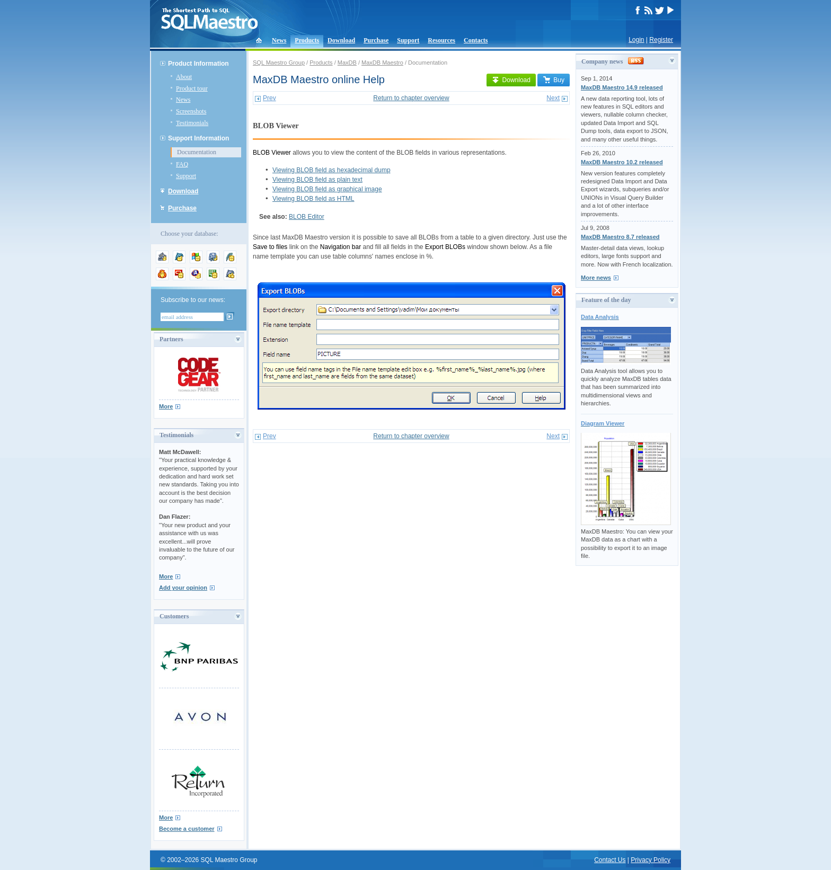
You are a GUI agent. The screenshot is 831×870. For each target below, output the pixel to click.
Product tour (192, 88)
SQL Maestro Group (279, 62)
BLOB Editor (306, 216)
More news (596, 277)
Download (341, 40)
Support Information (198, 138)
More (166, 406)
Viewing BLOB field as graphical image (327, 189)
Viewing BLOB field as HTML (313, 198)
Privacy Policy (650, 860)
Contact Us (609, 860)
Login (636, 39)
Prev (269, 98)
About (184, 77)
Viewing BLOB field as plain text (317, 179)
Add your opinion (183, 587)
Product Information (198, 63)
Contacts (476, 40)
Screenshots (191, 111)
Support (408, 40)
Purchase (376, 40)
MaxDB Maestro (382, 62)
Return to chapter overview (411, 98)
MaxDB (347, 62)
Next (553, 98)
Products (307, 40)
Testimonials (192, 123)
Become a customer (187, 828)
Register (661, 39)
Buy (553, 80)
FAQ (182, 164)
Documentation (196, 152)
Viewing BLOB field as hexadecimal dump (331, 170)
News (279, 40)
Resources (441, 40)
